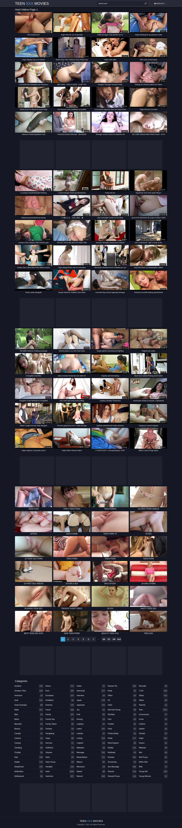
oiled (122, 705)
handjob (60, 766)
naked (91, 771)
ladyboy (91, 724)
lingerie (91, 743)
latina (91, 728)
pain (122, 719)
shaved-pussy (122, 776)
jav (91, 710)
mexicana (91, 766)
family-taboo (60, 724)
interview (91, 695)
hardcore (60, 776)
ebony (60, 686)
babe (28, 710)
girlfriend (60, 747)
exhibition (60, 700)
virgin (153, 738)
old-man (122, 714)
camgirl (28, 733)
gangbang (60, 733)
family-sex (60, 719)
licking (91, 738)
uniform (153, 724)
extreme (60, 705)
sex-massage (122, 766)
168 (114, 639)
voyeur (153, 743)
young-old (153, 771)
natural (91, 776)
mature (91, 762)
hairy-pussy (60, 762)
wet (153, 752)
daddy (28, 762)
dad (28, 757)
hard (60, 771)
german (60, 743)
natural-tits (122, 686)
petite (122, 738)
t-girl (153, 691)
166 (103, 639)
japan (91, 700)
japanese (91, 705)
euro (60, 691)
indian (91, 686)
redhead (122, 752)
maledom (91, 747)
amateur (28, 686)
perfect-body (122, 733)
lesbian (91, 733)
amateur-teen (28, 691)
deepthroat (28, 766)
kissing (91, 719)
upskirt (153, 728)
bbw (28, 714)
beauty (28, 728)
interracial (91, 691)
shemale (153, 686)
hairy (60, 757)
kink (91, 714)
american (28, 695)
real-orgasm (122, 743)
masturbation (91, 757)
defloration (28, 771)
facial (60, 710)
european (60, 695)
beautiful (28, 724)
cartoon (28, 738)
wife (153, 766)
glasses (60, 752)
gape (60, 738)
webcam (153, 747)
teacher (153, 705)
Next (119, 639)
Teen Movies (32, 3)
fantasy (60, 728)
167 (108, 639)
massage (91, 752)
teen (153, 710)
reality (122, 747)
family (60, 714)
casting (28, 743)
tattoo (153, 700)
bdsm (28, 719)
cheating (28, 747)
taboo (153, 695)
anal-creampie (28, 705)
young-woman (153, 776)
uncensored (153, 714)
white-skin (153, 762)
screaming (122, 762)
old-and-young (122, 710)
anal (28, 700)
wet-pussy (153, 757)
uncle (153, 719)
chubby (28, 752)
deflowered (28, 776)
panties (122, 724)
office (122, 695)
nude (122, 691)
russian (122, 757)
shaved (122, 771)
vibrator (153, 733)
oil (122, 700)
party (122, 728)
